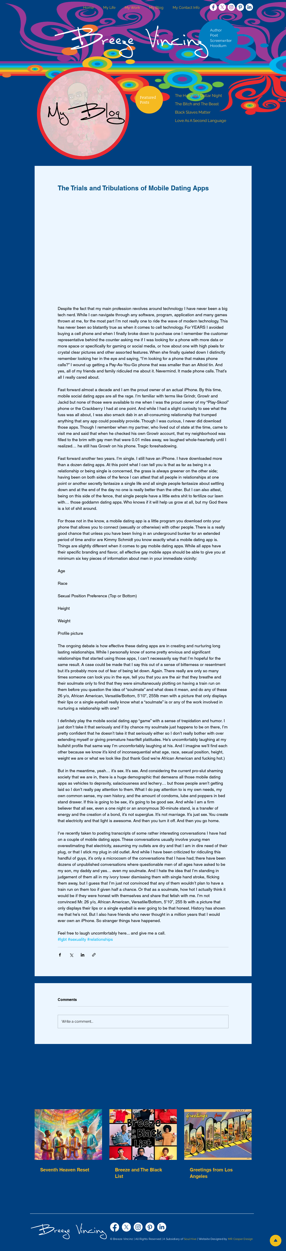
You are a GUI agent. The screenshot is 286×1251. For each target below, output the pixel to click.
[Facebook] (114, 1227)
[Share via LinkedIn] (82, 955)
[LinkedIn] (249, 7)
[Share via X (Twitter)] (71, 955)
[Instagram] (138, 1227)
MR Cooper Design (240, 1239)
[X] (222, 7)
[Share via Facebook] (60, 955)
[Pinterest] (149, 1227)
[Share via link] (94, 955)
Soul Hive (190, 1239)
